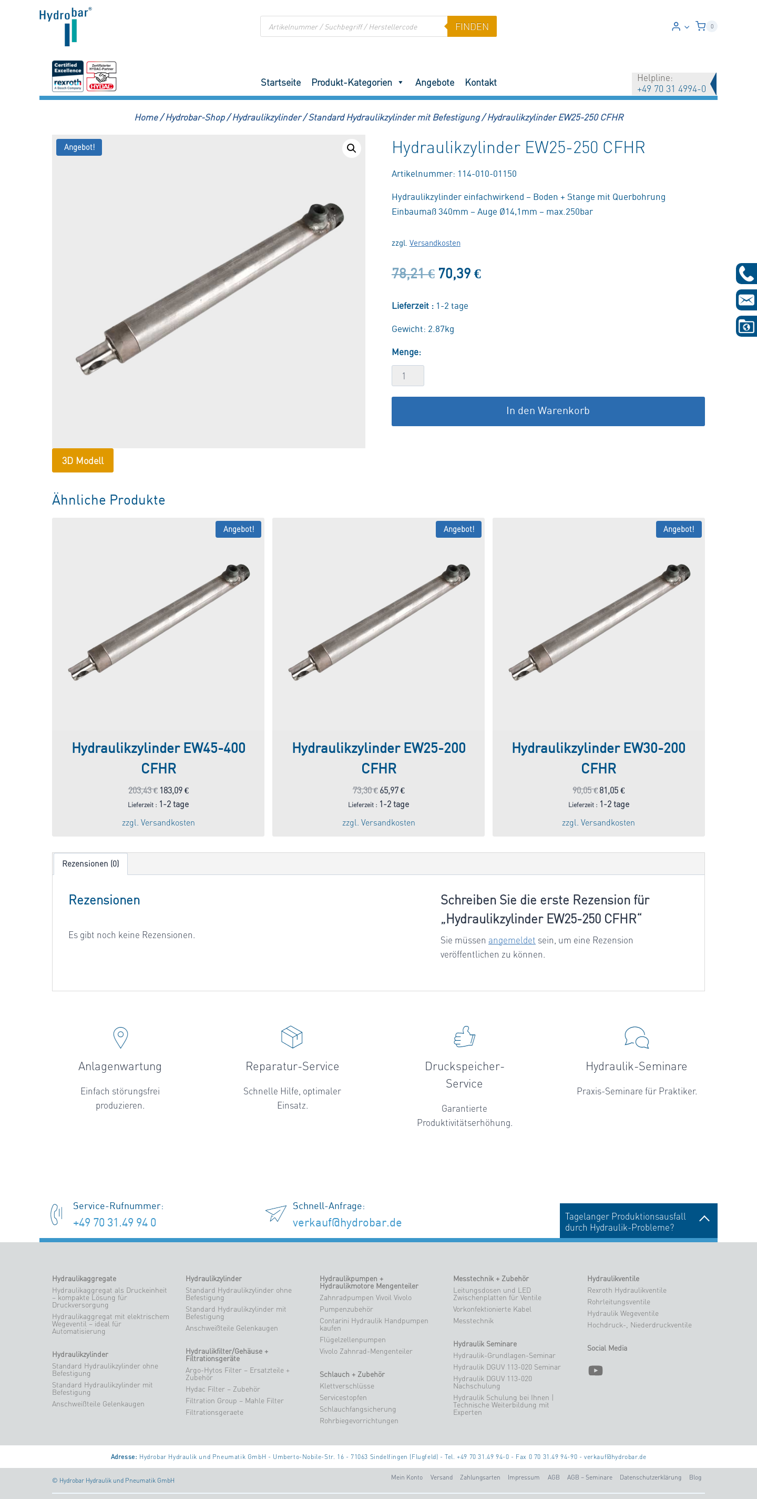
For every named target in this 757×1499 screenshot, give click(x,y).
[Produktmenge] (408, 375)
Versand (442, 1477)
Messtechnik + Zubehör (491, 1278)
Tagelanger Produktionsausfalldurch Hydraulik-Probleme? (638, 1222)
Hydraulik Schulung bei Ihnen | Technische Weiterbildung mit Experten (503, 1405)
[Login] (680, 26)
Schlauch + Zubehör (352, 1374)
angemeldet (512, 939)
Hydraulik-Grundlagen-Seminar (504, 1355)
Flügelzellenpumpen (353, 1339)
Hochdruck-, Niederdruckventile (639, 1325)
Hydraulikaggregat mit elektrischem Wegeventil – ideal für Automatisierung (110, 1324)
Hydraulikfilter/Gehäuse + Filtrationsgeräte (227, 1354)
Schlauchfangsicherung (358, 1409)
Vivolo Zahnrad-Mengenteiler (366, 1351)
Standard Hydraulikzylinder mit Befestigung (102, 1388)
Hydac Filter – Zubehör (223, 1389)
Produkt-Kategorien (358, 82)
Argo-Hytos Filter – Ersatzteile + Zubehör (238, 1373)
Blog (695, 1477)
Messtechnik (473, 1320)
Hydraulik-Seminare (637, 1066)
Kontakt (481, 82)
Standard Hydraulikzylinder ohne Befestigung (105, 1369)
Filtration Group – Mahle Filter (235, 1400)
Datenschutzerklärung (650, 1477)
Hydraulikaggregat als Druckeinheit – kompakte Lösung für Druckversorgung (109, 1297)
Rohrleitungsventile (618, 1301)
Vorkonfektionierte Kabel (492, 1309)
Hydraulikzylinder (80, 1354)
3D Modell (83, 460)
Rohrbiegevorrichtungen (359, 1420)
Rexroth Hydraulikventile (627, 1290)
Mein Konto (407, 1477)
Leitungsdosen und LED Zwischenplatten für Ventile (497, 1293)
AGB (554, 1477)
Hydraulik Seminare (485, 1343)
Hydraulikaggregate (84, 1278)
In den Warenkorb (548, 411)
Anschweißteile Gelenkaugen (98, 1403)
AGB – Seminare (589, 1477)
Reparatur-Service (292, 1066)
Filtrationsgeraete (214, 1412)
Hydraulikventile (613, 1278)
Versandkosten (435, 243)
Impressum (524, 1477)
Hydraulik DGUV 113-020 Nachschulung (492, 1382)
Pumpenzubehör (346, 1309)
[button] (686, 26)
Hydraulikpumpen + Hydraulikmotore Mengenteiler (369, 1282)
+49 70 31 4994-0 (671, 88)
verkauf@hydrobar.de (347, 1223)
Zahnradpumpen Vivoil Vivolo (366, 1297)
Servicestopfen (343, 1397)
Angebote (434, 82)
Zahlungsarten (480, 1477)
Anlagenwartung (120, 1066)
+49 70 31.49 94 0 (114, 1223)
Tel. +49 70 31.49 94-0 (477, 1457)
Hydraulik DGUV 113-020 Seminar (507, 1367)
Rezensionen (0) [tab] (90, 864)
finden (472, 26)
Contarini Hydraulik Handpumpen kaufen (374, 1324)
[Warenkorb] (706, 26)
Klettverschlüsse (347, 1386)
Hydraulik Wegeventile (623, 1313)
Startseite (281, 82)
